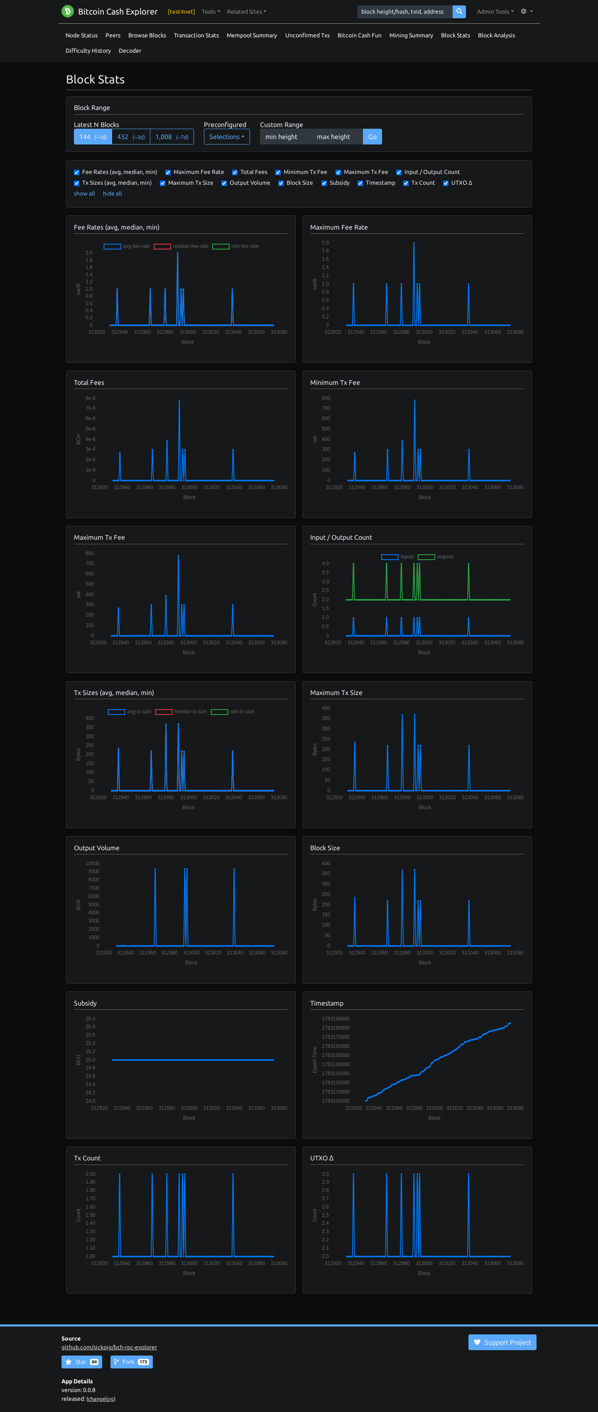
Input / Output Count (432, 172)
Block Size (300, 182)
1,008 (172, 136)
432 (131, 136)
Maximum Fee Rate (199, 172)
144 (93, 136)
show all (84, 193)
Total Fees (253, 172)
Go (372, 136)
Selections (224, 136)
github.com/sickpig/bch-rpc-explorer (109, 1347)
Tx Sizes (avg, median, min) (117, 182)
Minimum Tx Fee (305, 172)
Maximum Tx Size (190, 182)
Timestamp (380, 182)
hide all (112, 193)
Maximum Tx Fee (366, 172)
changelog (101, 1399)
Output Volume (250, 182)
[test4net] (181, 11)
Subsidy (340, 182)
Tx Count (423, 182)
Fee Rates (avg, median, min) (119, 172)
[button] (211, 12)
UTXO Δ (461, 182)
